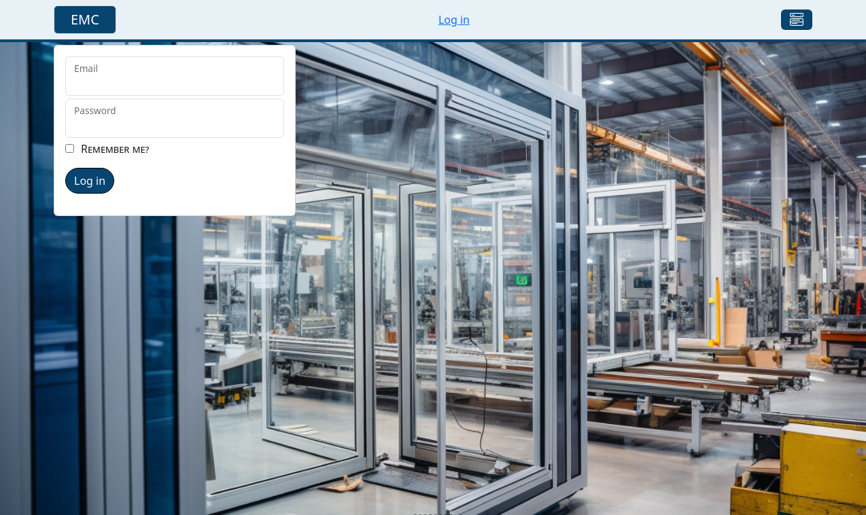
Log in (454, 19)
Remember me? (115, 148)
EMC (85, 19)
